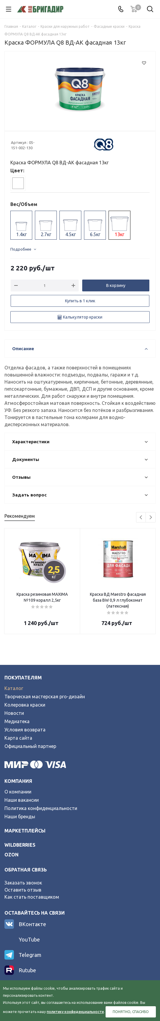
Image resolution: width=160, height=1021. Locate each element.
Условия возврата (25, 729)
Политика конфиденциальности (40, 808)
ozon (11, 854)
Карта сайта (18, 738)
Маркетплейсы (25, 830)
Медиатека (17, 721)
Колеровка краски (24, 704)
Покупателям (23, 677)
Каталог (13, 688)
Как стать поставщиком (31, 897)
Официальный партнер (30, 746)
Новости (14, 713)
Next (151, 517)
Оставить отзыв (22, 889)
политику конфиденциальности (75, 1012)
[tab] (18, 183)
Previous (141, 517)
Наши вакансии (21, 800)
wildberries (19, 845)
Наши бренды (19, 816)
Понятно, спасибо (131, 1012)
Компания (18, 781)
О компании (17, 791)
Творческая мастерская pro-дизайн (44, 696)
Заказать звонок (23, 882)
